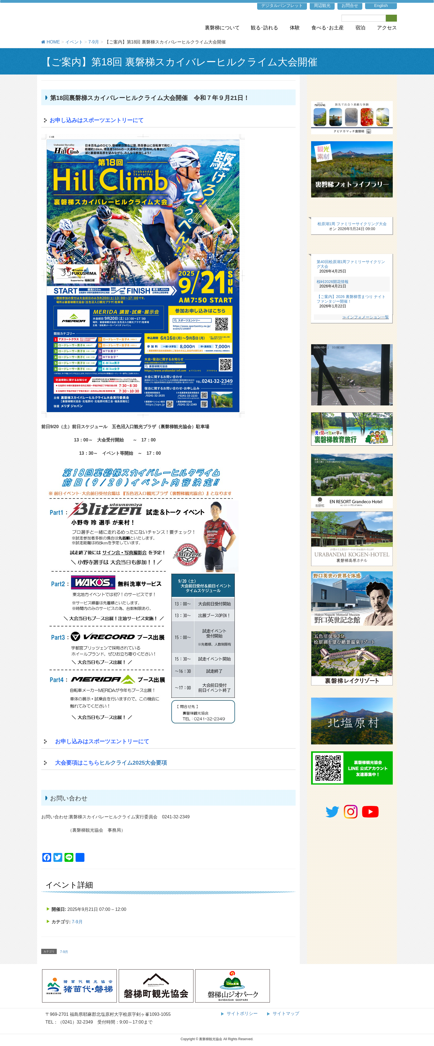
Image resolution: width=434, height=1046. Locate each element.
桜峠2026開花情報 (332, 281)
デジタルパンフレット (282, 5)
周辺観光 (322, 5)
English (381, 5)
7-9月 (77, 921)
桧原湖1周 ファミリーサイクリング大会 (352, 224)
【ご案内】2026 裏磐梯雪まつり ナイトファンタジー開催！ (351, 299)
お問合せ (350, 5)
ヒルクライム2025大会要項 (133, 763)
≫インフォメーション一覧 (365, 317)
